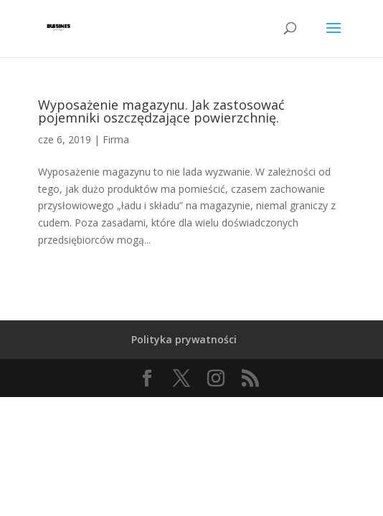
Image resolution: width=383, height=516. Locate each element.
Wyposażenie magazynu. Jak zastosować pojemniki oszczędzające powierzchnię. (161, 111)
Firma (116, 139)
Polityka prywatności (184, 339)
